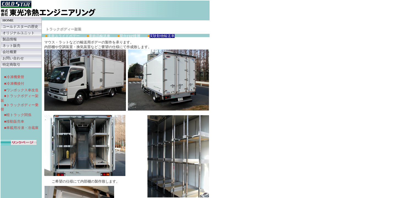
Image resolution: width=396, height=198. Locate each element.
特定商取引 (11, 65)
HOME (8, 20)
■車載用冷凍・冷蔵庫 (21, 128)
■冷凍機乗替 (14, 77)
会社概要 (9, 52)
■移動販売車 (14, 121)
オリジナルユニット (18, 33)
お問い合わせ (13, 58)
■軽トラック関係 (17, 115)
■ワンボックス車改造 (21, 90)
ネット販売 (11, 46)
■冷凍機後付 (14, 83)
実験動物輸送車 (162, 36)
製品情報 (9, 39)
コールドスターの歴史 (20, 27)
